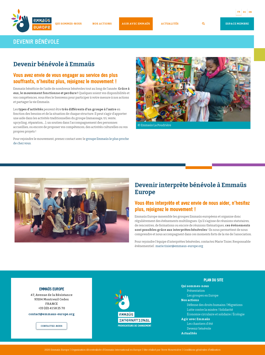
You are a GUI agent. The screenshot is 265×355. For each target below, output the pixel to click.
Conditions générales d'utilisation (201, 349)
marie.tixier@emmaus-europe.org (179, 246)
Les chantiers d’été (200, 323)
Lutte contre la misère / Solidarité (210, 309)
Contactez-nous (51, 326)
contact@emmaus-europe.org (52, 314)
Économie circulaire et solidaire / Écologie (216, 314)
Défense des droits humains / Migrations (215, 305)
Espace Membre (237, 23)
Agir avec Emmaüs (136, 23)
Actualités (170, 23)
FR (238, 12)
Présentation (196, 290)
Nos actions (190, 300)
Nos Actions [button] (102, 23)
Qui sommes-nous (195, 286)
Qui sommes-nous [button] (68, 23)
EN (250, 12)
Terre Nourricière (171, 349)
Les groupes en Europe (202, 295)
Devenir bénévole (199, 328)
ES (244, 12)
